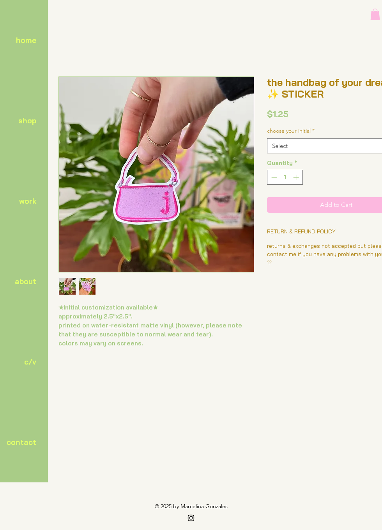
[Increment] (297, 177)
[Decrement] (273, 177)
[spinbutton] (285, 177)
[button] (375, 14)
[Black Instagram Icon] (191, 518)
